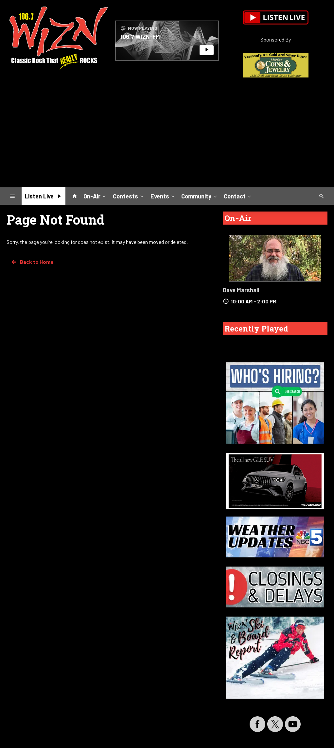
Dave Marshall (241, 290)
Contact (238, 196)
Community (199, 196)
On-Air (95, 196)
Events (163, 196)
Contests (129, 196)
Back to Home (32, 262)
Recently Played (256, 328)
